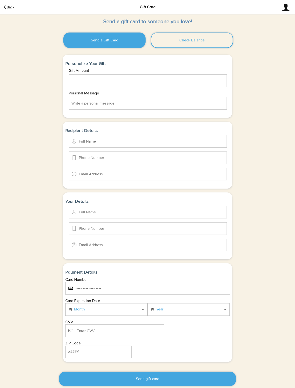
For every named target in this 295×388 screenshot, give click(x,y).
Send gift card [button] (147, 378)
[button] (286, 7)
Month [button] (79, 309)
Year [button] (159, 309)
